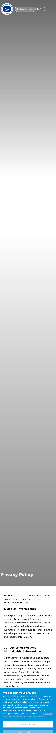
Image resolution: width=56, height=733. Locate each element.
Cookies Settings (28, 726)
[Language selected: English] (39, 9)
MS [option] (39, 9)
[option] (39, 9)
